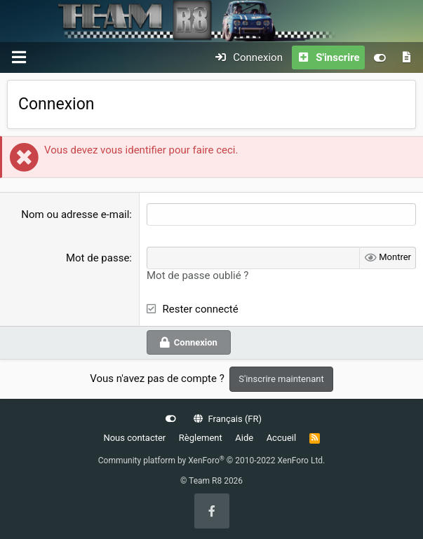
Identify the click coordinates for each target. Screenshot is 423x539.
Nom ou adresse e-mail (75, 214)
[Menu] (19, 57)
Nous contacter (134, 437)
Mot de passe (97, 258)
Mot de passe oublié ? (197, 275)
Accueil (281, 437)
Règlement (200, 437)
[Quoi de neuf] (406, 57)
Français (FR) (228, 419)
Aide (244, 437)
